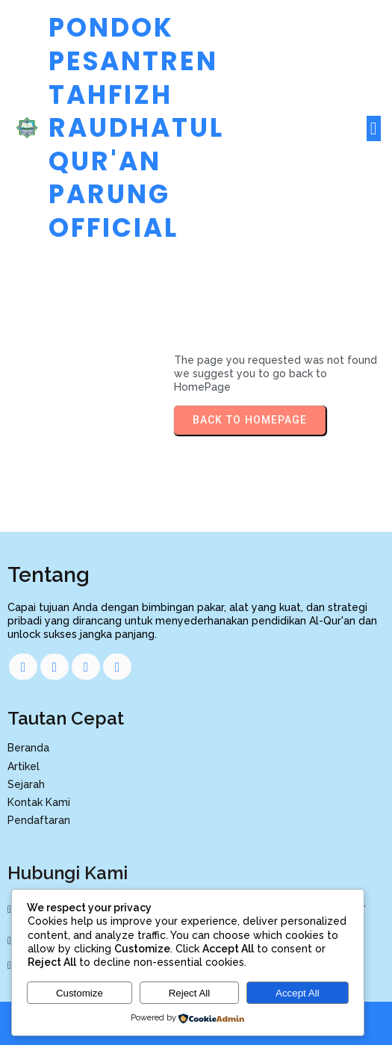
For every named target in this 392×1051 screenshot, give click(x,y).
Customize (79, 993)
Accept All (298, 993)
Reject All (190, 993)
